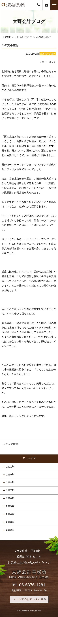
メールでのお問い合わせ (28, 599)
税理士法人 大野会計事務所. (31, 611)
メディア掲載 (10, 444)
